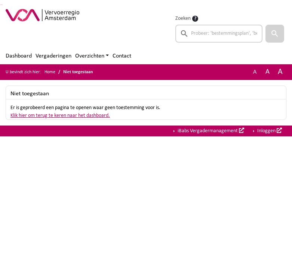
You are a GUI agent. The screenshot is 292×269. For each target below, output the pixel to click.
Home (49, 72)
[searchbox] (218, 34)
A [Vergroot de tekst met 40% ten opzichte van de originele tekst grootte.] (280, 72)
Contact (122, 56)
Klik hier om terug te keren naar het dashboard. (60, 115)
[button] (274, 34)
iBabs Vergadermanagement (210, 131)
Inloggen (269, 131)
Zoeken (183, 18)
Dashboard (19, 56)
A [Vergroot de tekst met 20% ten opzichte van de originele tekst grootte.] (267, 71)
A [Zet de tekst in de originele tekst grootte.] (254, 72)
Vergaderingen (53, 56)
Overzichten (89, 56)
